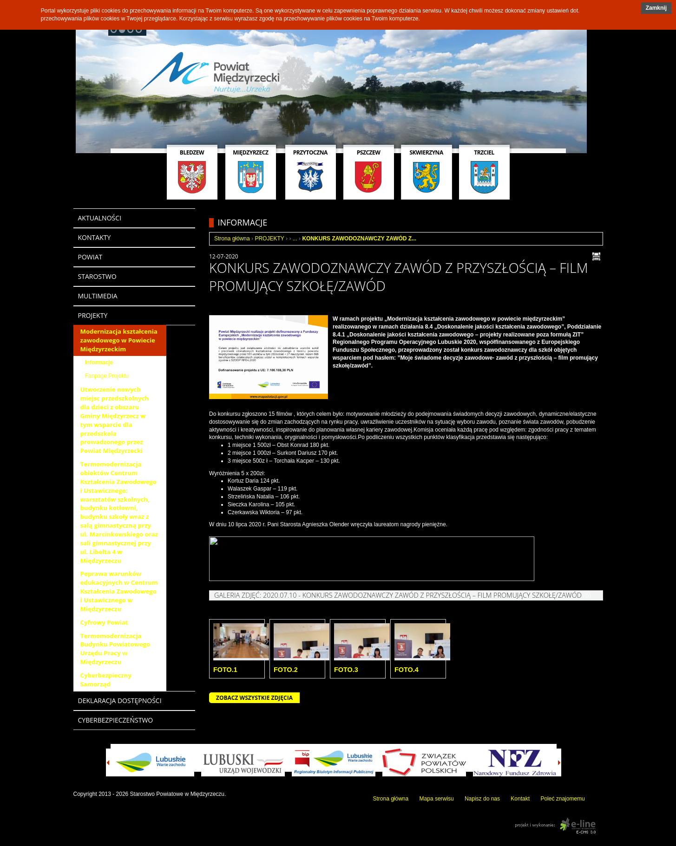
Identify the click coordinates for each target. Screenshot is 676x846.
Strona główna (232, 238)
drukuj (596, 256)
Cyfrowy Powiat (104, 622)
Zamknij (656, 8)
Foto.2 (286, 669)
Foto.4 (406, 669)
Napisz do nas (482, 798)
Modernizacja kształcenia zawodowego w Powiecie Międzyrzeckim (119, 340)
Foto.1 (225, 669)
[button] (656, 8)
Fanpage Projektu (107, 376)
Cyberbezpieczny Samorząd (105, 679)
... (295, 238)
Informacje (99, 362)
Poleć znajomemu (562, 798)
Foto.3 (346, 669)
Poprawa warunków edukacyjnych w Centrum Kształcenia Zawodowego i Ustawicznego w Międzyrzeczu (119, 591)
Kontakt (520, 798)
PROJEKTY (269, 238)
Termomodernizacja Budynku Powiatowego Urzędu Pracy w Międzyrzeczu (115, 649)
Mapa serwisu (437, 798)
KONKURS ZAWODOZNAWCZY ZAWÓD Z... (359, 238)
